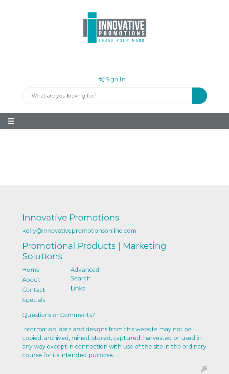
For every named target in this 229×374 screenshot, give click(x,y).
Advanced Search (85, 274)
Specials (33, 300)
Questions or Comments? (58, 315)
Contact (33, 290)
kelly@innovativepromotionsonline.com (79, 230)
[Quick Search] (107, 95)
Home (31, 269)
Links (78, 288)
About (31, 279)
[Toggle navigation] (11, 121)
